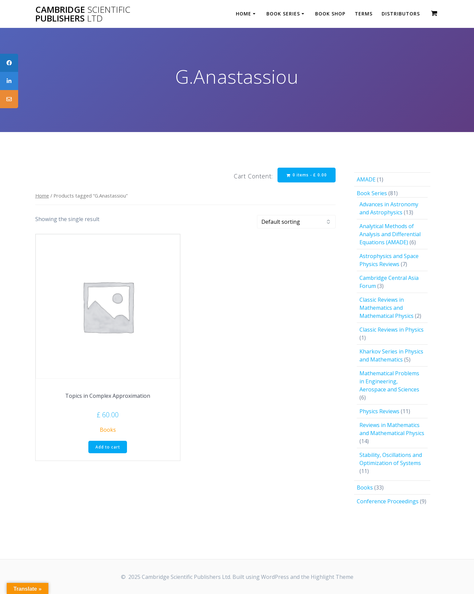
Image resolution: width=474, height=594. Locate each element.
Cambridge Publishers (82, 14)
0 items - (306, 175)
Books (108, 430)
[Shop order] (296, 222)
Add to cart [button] (107, 447)
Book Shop (330, 13)
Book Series (283, 13)
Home (243, 13)
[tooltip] (9, 63)
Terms (364, 13)
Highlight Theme (332, 577)
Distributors (401, 13)
